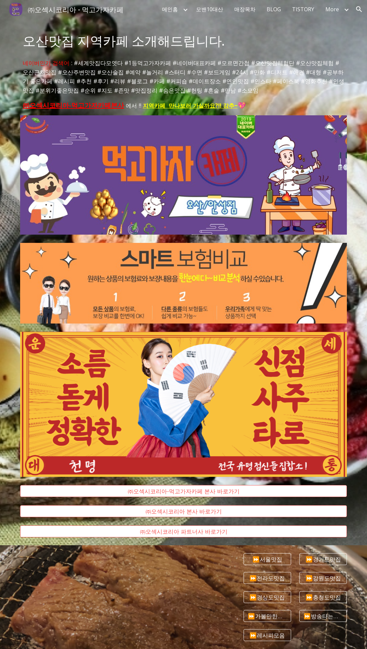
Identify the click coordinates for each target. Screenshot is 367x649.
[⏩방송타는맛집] (323, 616)
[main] (183, 40)
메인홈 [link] (170, 9)
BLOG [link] (274, 9)
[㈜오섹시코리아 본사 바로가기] (183, 511)
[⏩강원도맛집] (323, 578)
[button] (359, 9)
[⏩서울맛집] (267, 559)
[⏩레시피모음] (267, 635)
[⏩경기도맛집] (323, 559)
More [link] (332, 9)
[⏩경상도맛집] (267, 597)
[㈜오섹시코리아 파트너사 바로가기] (183, 531)
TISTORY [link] (303, 9)
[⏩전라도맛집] (267, 578)
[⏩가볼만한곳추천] (267, 616)
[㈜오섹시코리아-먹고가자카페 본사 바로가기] (183, 491)
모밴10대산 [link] (209, 9)
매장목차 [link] (244, 9)
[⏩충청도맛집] (323, 597)
